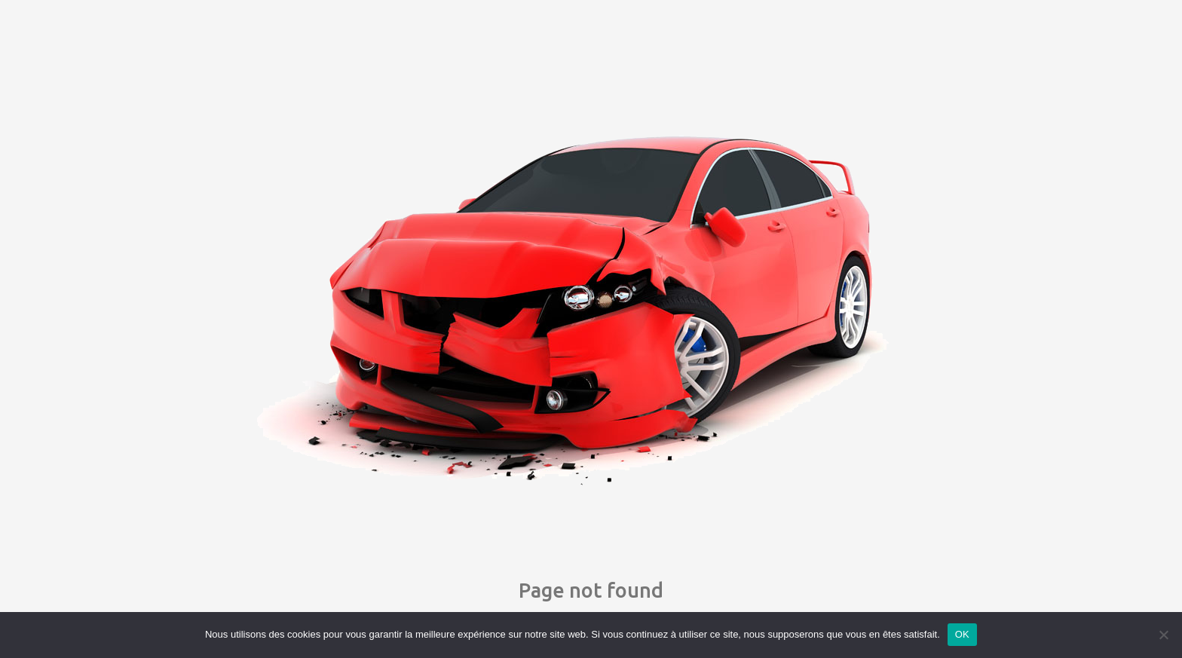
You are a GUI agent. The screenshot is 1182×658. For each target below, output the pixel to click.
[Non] (1163, 634)
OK (962, 634)
